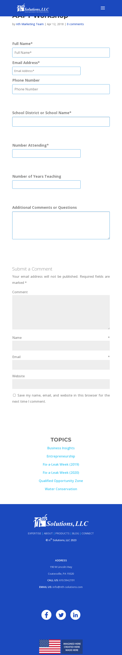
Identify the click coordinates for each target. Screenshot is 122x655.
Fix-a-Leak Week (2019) (61, 464)
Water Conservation (61, 489)
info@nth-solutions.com (68, 587)
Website (18, 376)
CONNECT (88, 533)
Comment (20, 292)
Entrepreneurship (61, 456)
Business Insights (61, 448)
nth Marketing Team (30, 24)
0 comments (75, 24)
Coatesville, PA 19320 (61, 573)
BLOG (75, 533)
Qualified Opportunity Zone (61, 481)
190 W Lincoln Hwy (61, 567)
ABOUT (48, 533)
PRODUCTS (62, 533)
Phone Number (26, 80)
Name (61, 337)
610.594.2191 (67, 580)
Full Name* (22, 43)
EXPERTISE (34, 533)
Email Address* (26, 62)
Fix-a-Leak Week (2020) (61, 472)
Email (61, 357)
